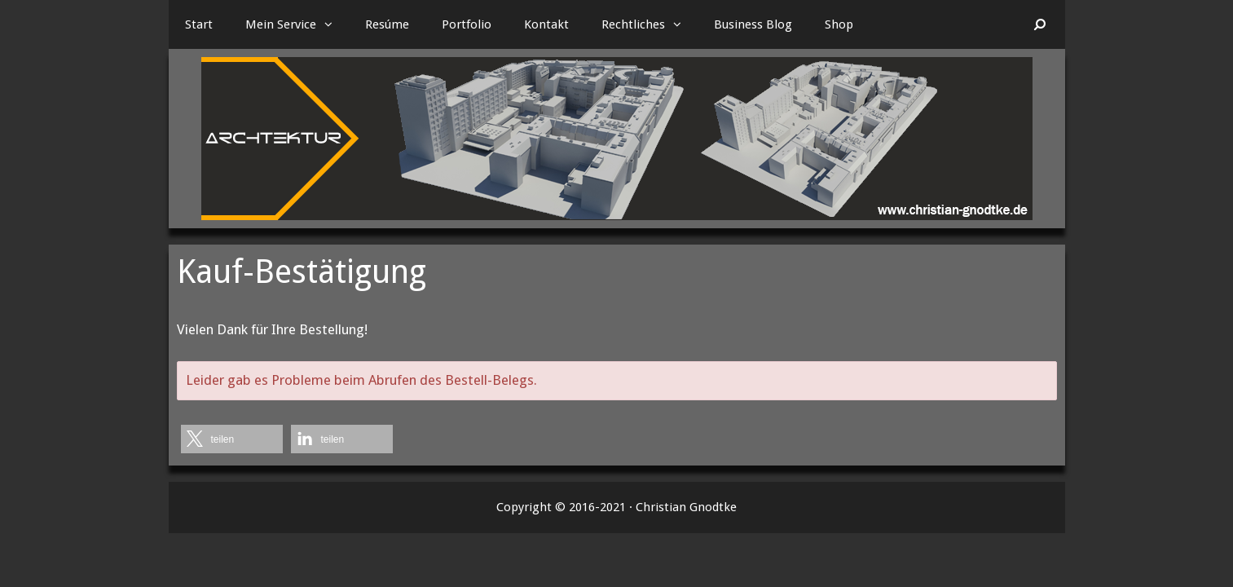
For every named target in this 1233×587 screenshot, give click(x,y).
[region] (617, 138)
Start (199, 24)
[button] (332, 24)
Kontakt (546, 24)
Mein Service (297, 24)
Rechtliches (649, 24)
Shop (839, 24)
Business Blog (753, 24)
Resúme (387, 24)
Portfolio (466, 24)
